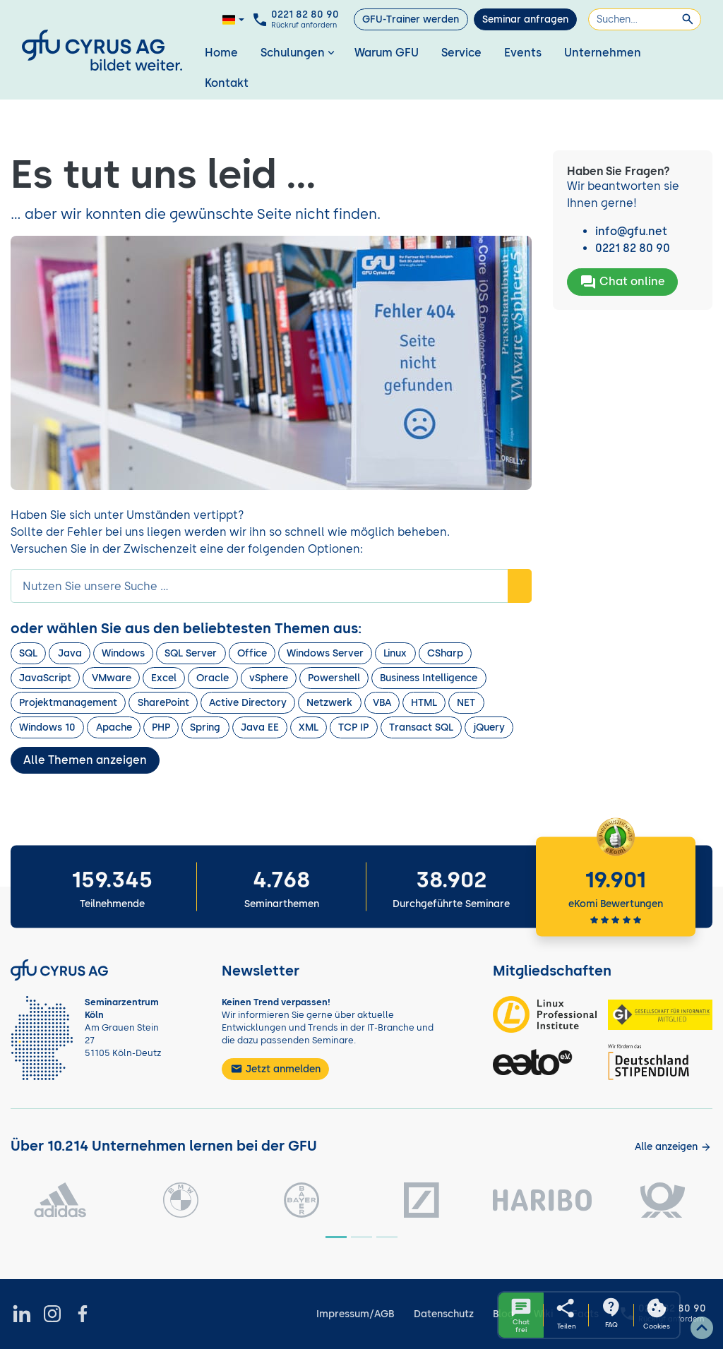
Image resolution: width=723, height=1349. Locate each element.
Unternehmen (602, 52)
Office (252, 653)
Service (461, 52)
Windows (123, 653)
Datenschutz (444, 1314)
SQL (28, 653)
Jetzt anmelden (275, 1068)
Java (70, 653)
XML (308, 727)
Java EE (260, 727)
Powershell (334, 678)
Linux (395, 653)
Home (221, 52)
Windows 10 (47, 727)
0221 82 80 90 (632, 248)
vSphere (268, 678)
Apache (114, 727)
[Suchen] (644, 19)
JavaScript (45, 678)
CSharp (445, 653)
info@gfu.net (631, 231)
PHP (161, 727)
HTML (424, 703)
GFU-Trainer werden (410, 19)
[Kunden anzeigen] (673, 1147)
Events (523, 52)
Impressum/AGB (355, 1314)
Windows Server (325, 653)
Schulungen (299, 52)
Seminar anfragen (525, 19)
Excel (164, 678)
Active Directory (248, 703)
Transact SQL (421, 727)
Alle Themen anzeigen (85, 760)
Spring (205, 727)
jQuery (489, 727)
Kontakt (227, 83)
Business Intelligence (428, 678)
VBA (382, 703)
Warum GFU (386, 52)
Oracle (212, 678)
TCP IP (353, 727)
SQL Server (191, 653)
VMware (111, 678)
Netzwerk (329, 703)
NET (466, 703)
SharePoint (163, 703)
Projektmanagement (68, 703)
